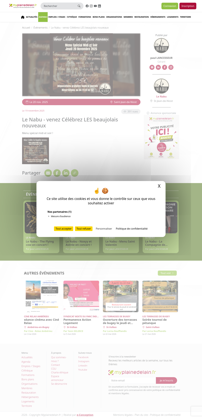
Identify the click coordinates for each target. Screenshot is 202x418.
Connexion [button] (169, 6)
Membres (128, 17)
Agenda (43, 17)
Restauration (141, 17)
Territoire (185, 17)
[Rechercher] (58, 6)
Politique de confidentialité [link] (132, 228)
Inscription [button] (187, 6)
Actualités (31, 17)
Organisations (114, 17)
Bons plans (99, 17)
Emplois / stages (56, 17)
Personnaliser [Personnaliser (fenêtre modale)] (104, 228)
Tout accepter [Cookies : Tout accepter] (64, 228)
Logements (172, 17)
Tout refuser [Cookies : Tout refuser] (84, 228)
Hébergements (157, 17)
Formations (84, 17)
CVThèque (72, 17)
